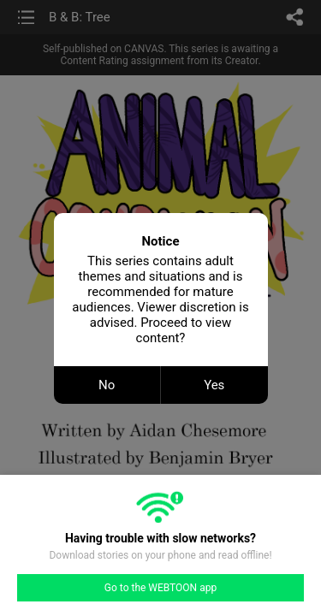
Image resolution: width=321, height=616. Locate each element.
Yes (214, 385)
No (106, 385)
